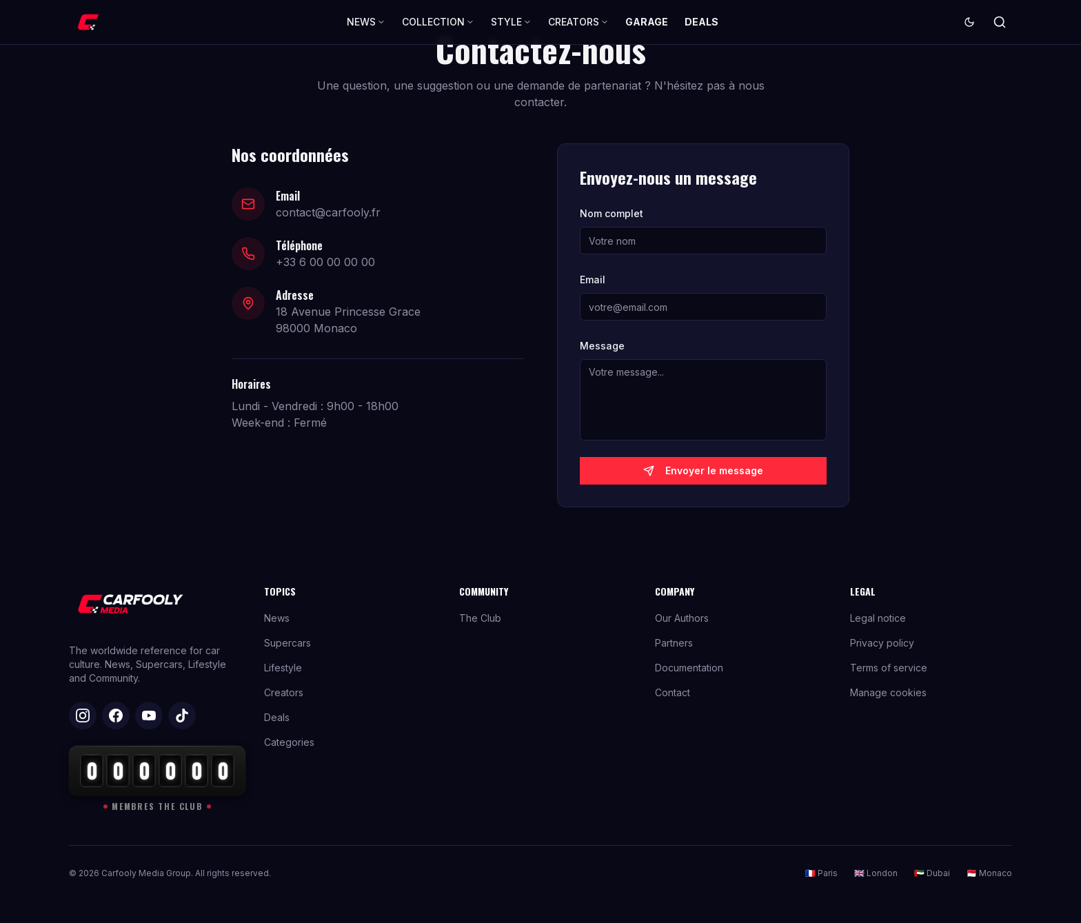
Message (602, 346)
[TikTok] (182, 715)
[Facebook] (116, 715)
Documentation (689, 667)
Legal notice (878, 618)
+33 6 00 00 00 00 (325, 262)
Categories (289, 742)
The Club (480, 618)
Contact (672, 692)
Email (592, 279)
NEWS (366, 22)
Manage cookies (888, 692)
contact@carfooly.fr (328, 212)
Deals (277, 717)
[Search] (999, 22)
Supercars (287, 643)
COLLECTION (438, 22)
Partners (674, 643)
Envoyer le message (703, 470)
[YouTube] (149, 715)
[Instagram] (83, 715)
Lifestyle (283, 667)
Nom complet (611, 213)
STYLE (511, 22)
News (277, 618)
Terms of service (888, 667)
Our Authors (682, 618)
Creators (283, 692)
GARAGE (646, 22)
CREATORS (578, 22)
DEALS (701, 22)
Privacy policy (882, 643)
